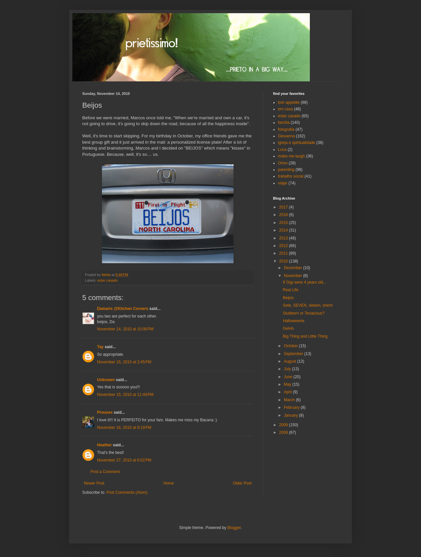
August (290, 361)
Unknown (106, 379)
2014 (284, 230)
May (288, 384)
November (293, 275)
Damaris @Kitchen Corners (122, 308)
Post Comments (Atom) (126, 492)
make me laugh (291, 156)
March (290, 400)
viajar (282, 183)
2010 (284, 261)
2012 (284, 245)
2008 (284, 432)
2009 (284, 425)
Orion (282, 163)
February (292, 407)
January (291, 415)
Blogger (234, 527)
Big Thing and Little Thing (305, 336)
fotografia (286, 129)
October (291, 346)
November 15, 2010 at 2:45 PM (124, 362)
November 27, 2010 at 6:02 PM (124, 460)
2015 (284, 222)
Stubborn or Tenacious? (304, 313)
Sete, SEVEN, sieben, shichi (308, 305)
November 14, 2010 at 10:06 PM (125, 329)
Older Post (242, 483)
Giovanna (286, 136)
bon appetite (289, 102)
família (283, 122)
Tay (100, 347)
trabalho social (290, 176)
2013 (284, 238)
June (288, 377)
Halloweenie (293, 321)
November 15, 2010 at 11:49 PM (125, 394)
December (293, 267)
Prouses (104, 412)
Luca (282, 149)
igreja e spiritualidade (296, 142)
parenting (286, 169)
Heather (104, 445)
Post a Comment (105, 471)
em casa (285, 109)
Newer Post (94, 483)
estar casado (107, 280)
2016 (284, 214)
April (288, 392)
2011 (284, 253)
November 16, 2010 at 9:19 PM (124, 427)
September (294, 353)
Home (168, 483)
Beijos (288, 297)
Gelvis (288, 328)
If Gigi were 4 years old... (305, 282)
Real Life (290, 290)
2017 (284, 207)
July (288, 369)
